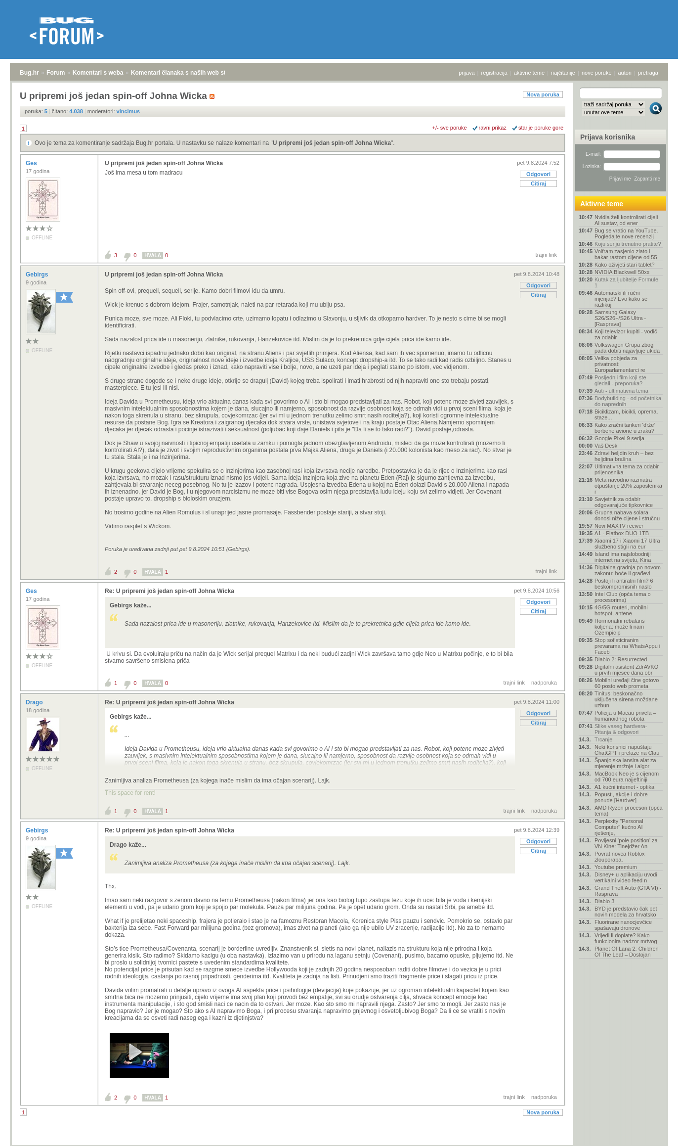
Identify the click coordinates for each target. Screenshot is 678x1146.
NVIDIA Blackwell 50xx (621, 272)
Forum (55, 72)
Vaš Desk (605, 446)
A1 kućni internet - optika (624, 787)
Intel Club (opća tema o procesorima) (622, 597)
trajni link (546, 255)
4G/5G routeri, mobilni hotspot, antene (621, 610)
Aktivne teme (601, 204)
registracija (494, 73)
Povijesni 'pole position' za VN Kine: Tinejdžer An (626, 843)
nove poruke (597, 73)
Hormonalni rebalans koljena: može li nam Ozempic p (619, 627)
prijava (466, 73)
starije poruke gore (540, 128)
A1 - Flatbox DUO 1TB (621, 533)
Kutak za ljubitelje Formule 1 (626, 282)
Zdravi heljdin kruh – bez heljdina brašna (624, 456)
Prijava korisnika (607, 137)
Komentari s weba (98, 72)
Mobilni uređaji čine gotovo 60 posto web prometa (626, 683)
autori (625, 73)
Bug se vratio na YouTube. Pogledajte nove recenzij (626, 233)
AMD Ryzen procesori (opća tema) (628, 811)
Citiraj (538, 183)
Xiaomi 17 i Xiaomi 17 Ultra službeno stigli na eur (627, 544)
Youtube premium (615, 867)
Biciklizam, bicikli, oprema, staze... (626, 414)
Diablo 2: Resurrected (620, 659)
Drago (35, 702)
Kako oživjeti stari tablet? (624, 265)
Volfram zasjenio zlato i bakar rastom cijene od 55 (625, 254)
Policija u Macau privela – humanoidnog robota (625, 716)
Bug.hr (29, 72)
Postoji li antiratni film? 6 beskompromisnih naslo (623, 584)
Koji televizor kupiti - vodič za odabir (625, 334)
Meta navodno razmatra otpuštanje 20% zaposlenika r (628, 486)
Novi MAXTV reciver (618, 526)
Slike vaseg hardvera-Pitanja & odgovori (620, 729)
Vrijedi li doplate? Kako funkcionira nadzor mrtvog (625, 938)
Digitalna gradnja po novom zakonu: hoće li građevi (627, 570)
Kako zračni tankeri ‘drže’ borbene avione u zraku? (624, 428)
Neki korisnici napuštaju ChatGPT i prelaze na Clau (626, 750)
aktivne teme (529, 73)
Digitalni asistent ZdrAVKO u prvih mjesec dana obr (626, 670)
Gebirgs (38, 274)
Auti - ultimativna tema (621, 391)
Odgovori (538, 174)
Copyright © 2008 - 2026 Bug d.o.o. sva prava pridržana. (339, 1143)
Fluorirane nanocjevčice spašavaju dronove (623, 925)
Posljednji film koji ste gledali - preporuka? (620, 380)
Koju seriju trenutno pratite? (627, 244)
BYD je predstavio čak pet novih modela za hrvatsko (625, 911)
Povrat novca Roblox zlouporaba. (619, 857)
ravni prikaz (493, 128)
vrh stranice (651, 1132)
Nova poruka (542, 94)
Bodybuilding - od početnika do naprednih (627, 401)
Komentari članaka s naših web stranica (187, 72)
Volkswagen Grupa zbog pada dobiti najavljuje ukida (627, 348)
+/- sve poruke (449, 128)
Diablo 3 (604, 901)
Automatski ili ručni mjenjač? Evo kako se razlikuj (620, 299)
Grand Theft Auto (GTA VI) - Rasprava (627, 891)
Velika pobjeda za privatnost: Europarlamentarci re (619, 364)
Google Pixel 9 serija (619, 438)
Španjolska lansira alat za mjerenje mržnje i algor (625, 763)
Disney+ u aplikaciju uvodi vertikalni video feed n (625, 877)
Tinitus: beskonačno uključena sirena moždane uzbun (626, 699)
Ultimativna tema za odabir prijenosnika (626, 469)
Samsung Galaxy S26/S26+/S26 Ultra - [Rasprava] (620, 318)
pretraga (648, 73)
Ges (32, 163)
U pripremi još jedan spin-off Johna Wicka (332, 142)
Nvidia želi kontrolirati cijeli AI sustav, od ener (626, 220)
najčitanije (563, 73)
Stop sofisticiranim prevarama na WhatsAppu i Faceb (627, 646)
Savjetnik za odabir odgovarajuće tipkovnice (623, 502)
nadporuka (544, 683)
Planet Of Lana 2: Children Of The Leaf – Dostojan (626, 952)
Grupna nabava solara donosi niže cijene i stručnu (627, 515)
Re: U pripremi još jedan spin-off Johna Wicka (169, 591)
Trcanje (603, 739)
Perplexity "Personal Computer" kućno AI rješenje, (618, 827)
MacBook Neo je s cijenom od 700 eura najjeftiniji (626, 776)
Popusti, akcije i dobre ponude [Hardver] (621, 797)
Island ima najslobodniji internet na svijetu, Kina (622, 557)
